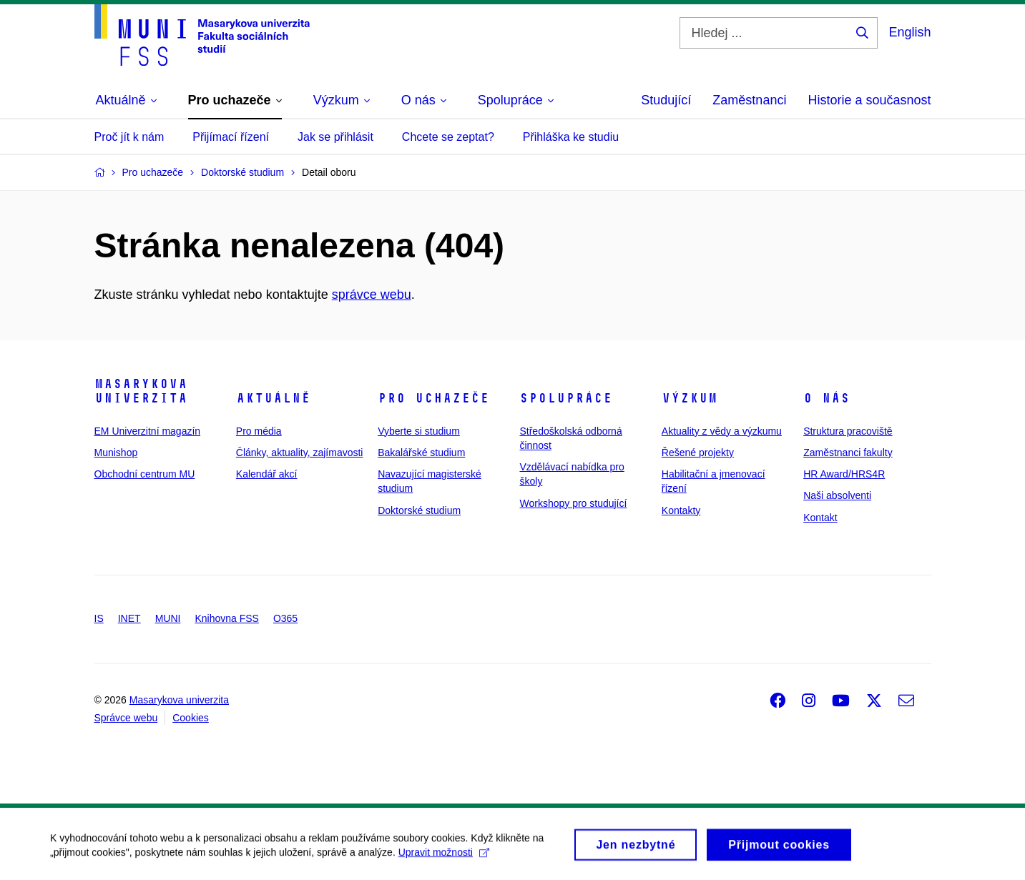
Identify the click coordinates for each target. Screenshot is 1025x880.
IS (99, 618)
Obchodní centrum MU (144, 474)
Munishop (116, 452)
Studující (666, 100)
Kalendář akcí (267, 474)
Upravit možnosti (443, 857)
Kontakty (681, 510)
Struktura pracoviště (848, 431)
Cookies (190, 717)
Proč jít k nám (129, 137)
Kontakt (820, 517)
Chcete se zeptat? (448, 137)
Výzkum (689, 398)
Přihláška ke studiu (571, 137)
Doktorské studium (419, 510)
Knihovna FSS (227, 618)
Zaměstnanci (749, 100)
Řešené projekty (698, 452)
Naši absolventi (837, 495)
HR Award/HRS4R (844, 474)
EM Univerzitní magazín (147, 431)
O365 (285, 618)
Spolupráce (565, 398)
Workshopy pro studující (573, 503)
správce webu (371, 294)
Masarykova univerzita (140, 391)
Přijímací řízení (230, 137)
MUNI (168, 618)
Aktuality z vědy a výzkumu (722, 431)
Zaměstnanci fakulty (848, 452)
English (909, 32)
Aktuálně (273, 398)
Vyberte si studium (419, 431)
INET (129, 618)
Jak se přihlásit (335, 137)
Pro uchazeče (433, 398)
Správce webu (126, 717)
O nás (826, 398)
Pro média (259, 431)
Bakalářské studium (421, 452)
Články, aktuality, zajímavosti (299, 452)
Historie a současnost (869, 100)
